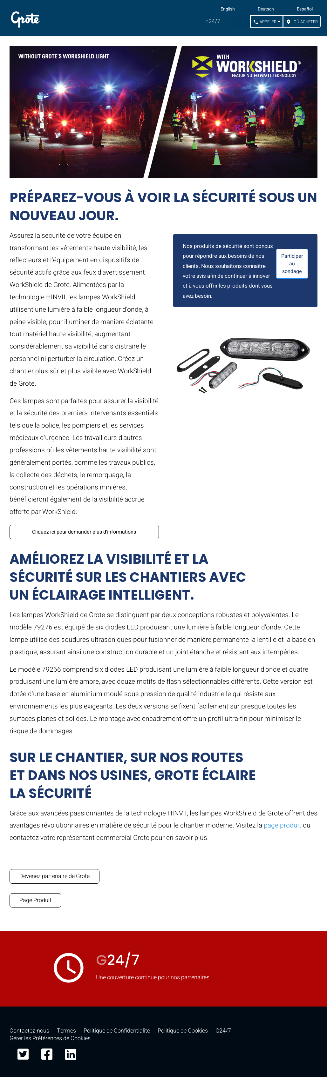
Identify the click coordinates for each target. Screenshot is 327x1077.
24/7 (213, 21)
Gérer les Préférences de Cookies (50, 1038)
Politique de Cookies (183, 1031)
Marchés (105, 17)
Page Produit (35, 900)
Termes (66, 1031)
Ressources (151, 17)
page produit (282, 825)
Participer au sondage (292, 263)
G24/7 (223, 1031)
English (228, 9)
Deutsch (266, 9)
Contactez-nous (29, 1031)
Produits (63, 17)
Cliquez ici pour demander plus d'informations (84, 532)
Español (305, 9)
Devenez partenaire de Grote (54, 876)
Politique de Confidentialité (117, 1031)
